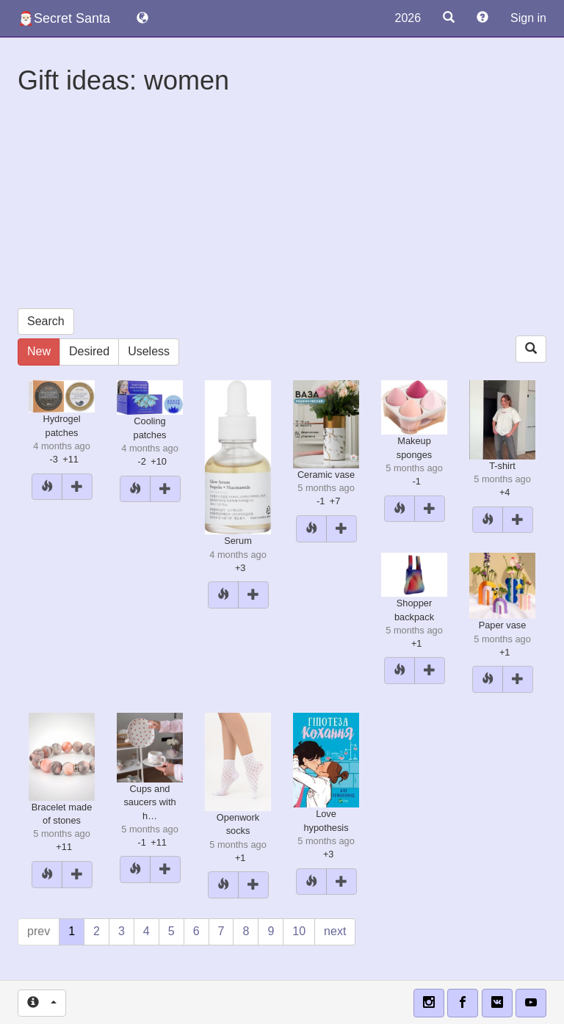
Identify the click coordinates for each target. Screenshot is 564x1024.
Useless (149, 351)
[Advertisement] (282, 205)
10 (299, 931)
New (39, 351)
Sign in (528, 18)
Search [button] (46, 321)
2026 (407, 18)
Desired (89, 351)
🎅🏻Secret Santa (64, 18)
